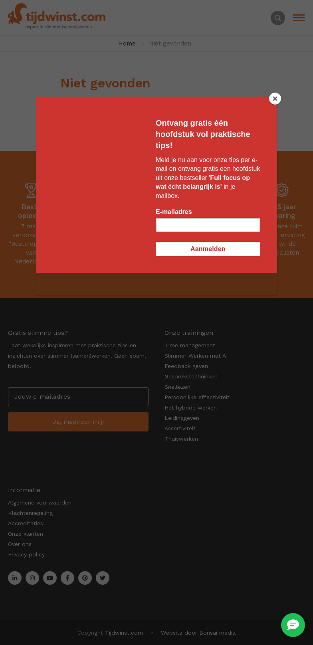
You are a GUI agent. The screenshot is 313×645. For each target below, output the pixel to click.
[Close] (275, 99)
